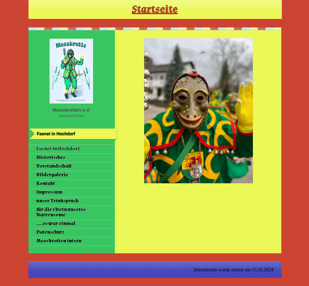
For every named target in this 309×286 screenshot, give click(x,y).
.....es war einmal (55, 223)
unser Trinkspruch (57, 201)
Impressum (49, 192)
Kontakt (45, 183)
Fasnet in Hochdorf (58, 148)
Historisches (50, 157)
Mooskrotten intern (58, 241)
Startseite (155, 9)
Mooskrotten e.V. (71, 110)
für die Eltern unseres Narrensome (61, 212)
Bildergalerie (52, 174)
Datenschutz (50, 232)
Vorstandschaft (54, 166)
